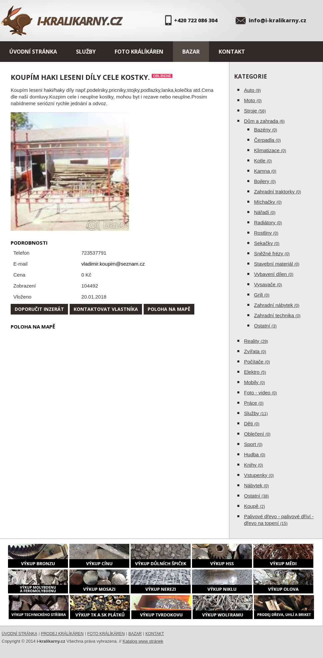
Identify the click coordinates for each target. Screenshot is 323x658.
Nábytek (256, 485)
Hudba (254, 454)
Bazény (265, 129)
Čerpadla (267, 140)
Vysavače (268, 284)
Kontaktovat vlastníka (106, 309)
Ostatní (265, 326)
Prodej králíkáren (62, 633)
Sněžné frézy (272, 253)
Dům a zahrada (264, 121)
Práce (254, 403)
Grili (261, 295)
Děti (251, 423)
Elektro (255, 372)
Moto (253, 100)
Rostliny (266, 233)
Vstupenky (259, 475)
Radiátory (268, 222)
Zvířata (255, 351)
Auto (252, 90)
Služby (86, 51)
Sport (253, 444)
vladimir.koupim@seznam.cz (113, 264)
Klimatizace (270, 150)
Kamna (265, 171)
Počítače (257, 361)
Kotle (263, 160)
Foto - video (260, 392)
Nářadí (264, 212)
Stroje (255, 110)
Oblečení (257, 434)
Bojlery (265, 181)
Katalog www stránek (143, 641)
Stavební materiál (276, 264)
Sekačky (266, 243)
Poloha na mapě (169, 309)
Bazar (191, 51)
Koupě (254, 506)
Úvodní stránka (33, 51)
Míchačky (268, 202)
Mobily (254, 382)
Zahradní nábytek (276, 305)
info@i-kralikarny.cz (277, 20)
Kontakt (232, 51)
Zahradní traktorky (277, 191)
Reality (256, 341)
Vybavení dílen (273, 274)
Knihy (253, 465)
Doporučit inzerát (39, 309)
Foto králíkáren (139, 51)
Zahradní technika (277, 315)
